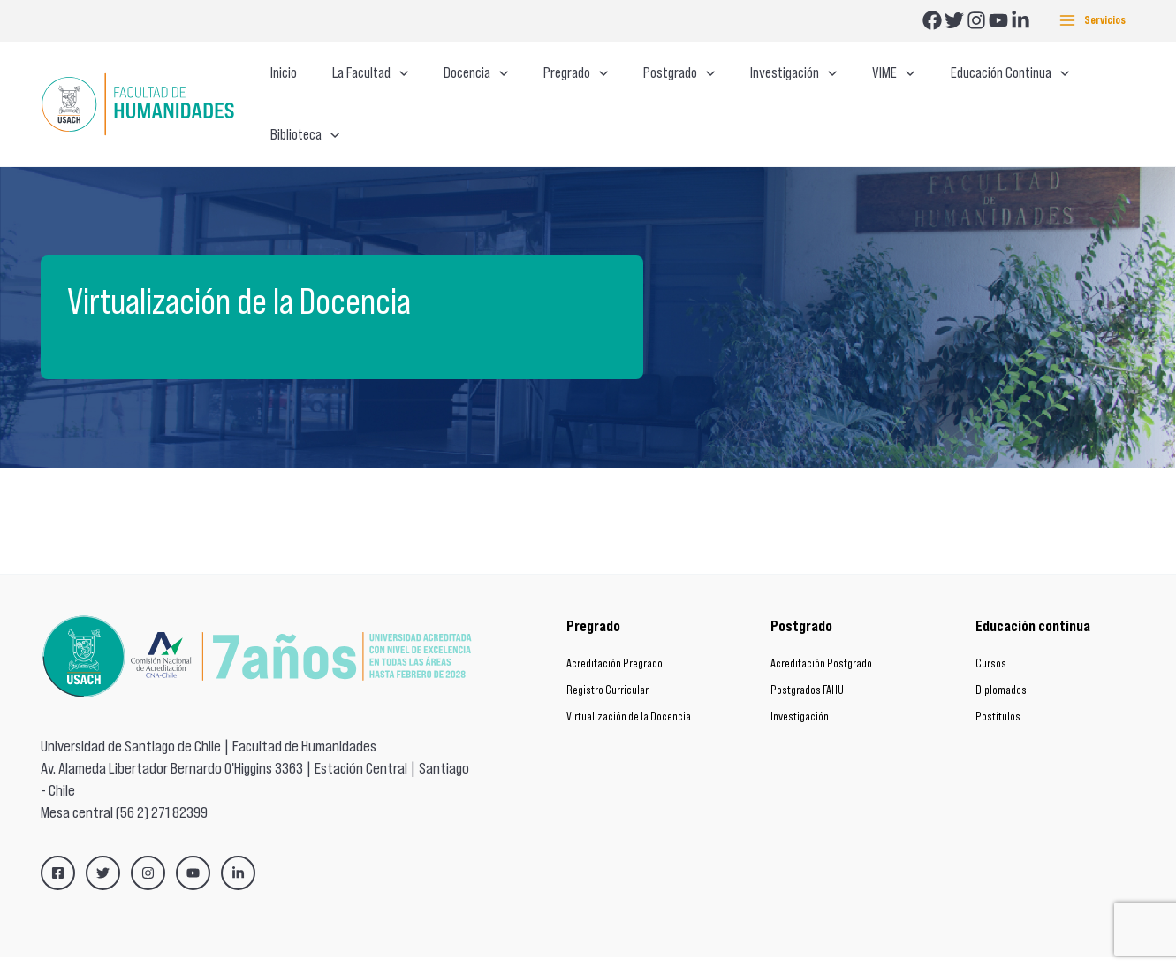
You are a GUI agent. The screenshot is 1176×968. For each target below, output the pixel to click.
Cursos (990, 629)
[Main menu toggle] (1092, 21)
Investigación (799, 683)
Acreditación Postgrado (821, 629)
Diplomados (1001, 656)
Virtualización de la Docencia (628, 683)
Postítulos (997, 683)
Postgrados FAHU (807, 656)
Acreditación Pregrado (614, 629)
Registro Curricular (607, 656)
